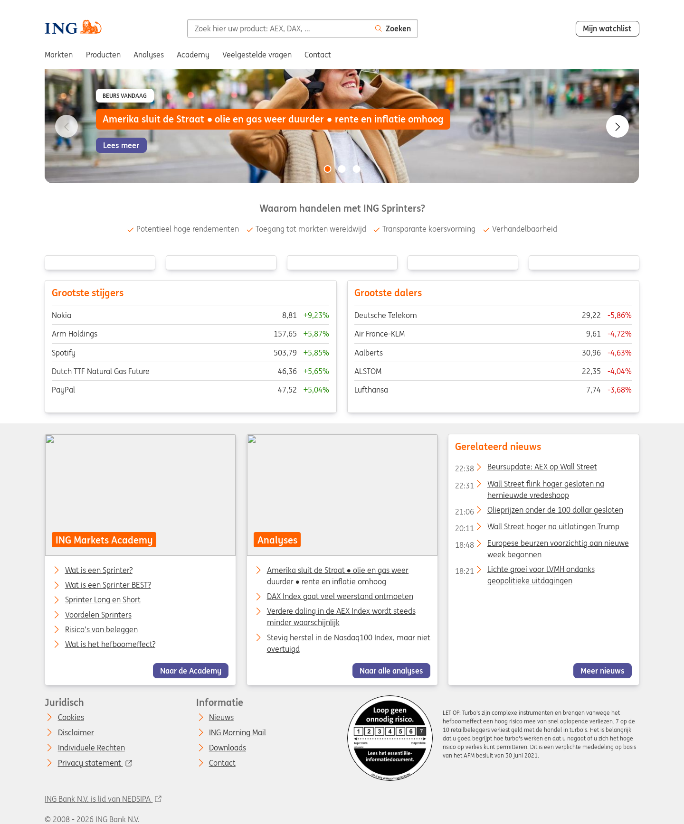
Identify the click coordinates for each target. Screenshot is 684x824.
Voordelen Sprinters (98, 614)
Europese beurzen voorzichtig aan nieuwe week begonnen (541, 545)
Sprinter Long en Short (103, 600)
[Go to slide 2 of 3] (342, 169)
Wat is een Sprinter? (99, 570)
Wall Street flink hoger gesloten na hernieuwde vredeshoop (529, 485)
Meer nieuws (602, 670)
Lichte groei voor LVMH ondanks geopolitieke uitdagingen (524, 571)
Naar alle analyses (391, 670)
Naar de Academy (190, 670)
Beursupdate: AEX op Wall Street (526, 468)
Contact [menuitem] (317, 54)
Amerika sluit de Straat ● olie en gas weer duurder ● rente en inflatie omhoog (337, 575)
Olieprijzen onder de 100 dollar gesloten (539, 511)
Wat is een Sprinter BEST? (108, 585)
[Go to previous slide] (66, 126)
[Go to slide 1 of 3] (328, 169)
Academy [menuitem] (193, 54)
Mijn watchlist (607, 28)
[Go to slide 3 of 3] (356, 169)
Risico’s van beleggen (101, 629)
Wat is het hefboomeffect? (110, 644)
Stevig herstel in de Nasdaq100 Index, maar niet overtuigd (348, 642)
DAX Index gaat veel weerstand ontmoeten (339, 596)
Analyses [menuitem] (148, 54)
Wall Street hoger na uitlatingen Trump (537, 528)
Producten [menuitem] (103, 54)
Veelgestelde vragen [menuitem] (257, 54)
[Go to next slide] (617, 126)
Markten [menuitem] (59, 54)
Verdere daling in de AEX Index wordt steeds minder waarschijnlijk (340, 616)
